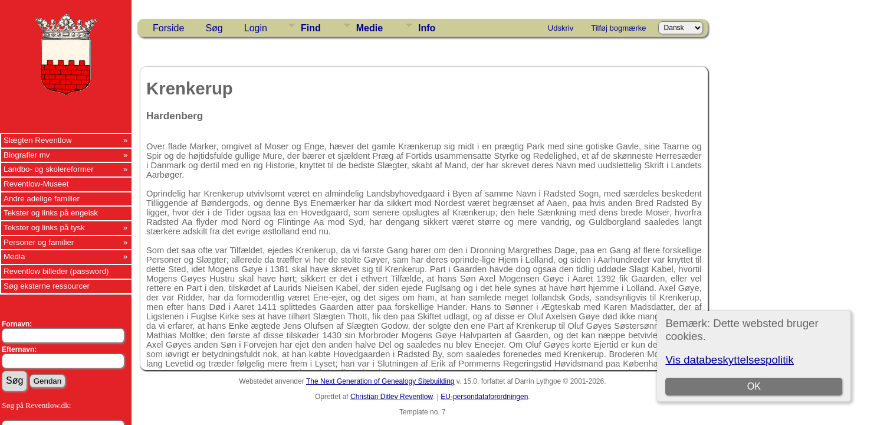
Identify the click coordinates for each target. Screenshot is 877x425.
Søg (213, 28)
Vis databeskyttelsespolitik (729, 360)
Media (14, 256)
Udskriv (560, 28)
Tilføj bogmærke (618, 28)
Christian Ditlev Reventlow (391, 397)
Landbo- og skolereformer (49, 169)
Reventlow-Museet (36, 183)
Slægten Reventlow (38, 140)
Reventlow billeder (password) (56, 271)
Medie (369, 28)
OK (754, 386)
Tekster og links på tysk (44, 227)
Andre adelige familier (42, 198)
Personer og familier (39, 242)
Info (426, 28)
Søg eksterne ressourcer (47, 286)
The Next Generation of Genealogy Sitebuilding (380, 381)
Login (255, 28)
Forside (168, 28)
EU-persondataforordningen (484, 397)
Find (311, 28)
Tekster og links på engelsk (51, 212)
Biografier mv (27, 155)
